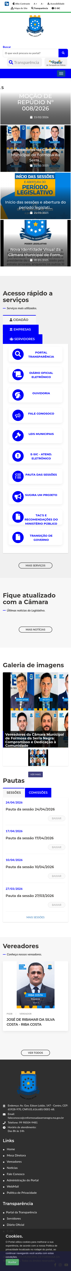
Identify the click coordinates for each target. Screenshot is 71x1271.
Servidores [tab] (23, 339)
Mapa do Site (19, 8)
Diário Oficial (13, 1224)
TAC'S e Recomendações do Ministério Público (41, 519)
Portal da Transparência (20, 1212)
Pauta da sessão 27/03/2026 (30, 896)
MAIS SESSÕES (35, 917)
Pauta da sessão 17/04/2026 (30, 838)
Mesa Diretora (14, 1155)
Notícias (10, 1167)
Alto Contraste (21, 3)
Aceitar (12, 1262)
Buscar (35, 51)
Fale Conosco (13, 1174)
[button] (7, 3)
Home (9, 1149)
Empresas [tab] (21, 329)
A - (42, 3)
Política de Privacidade (20, 1192)
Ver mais (35, 774)
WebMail (11, 1186)
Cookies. (14, 1236)
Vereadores (12, 1161)
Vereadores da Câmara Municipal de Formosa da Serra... (35, 154)
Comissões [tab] (38, 792)
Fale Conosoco (41, 413)
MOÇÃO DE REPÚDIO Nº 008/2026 (35, 102)
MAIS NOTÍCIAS (35, 629)
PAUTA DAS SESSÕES (41, 474)
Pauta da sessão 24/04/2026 (30, 809)
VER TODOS (35, 1052)
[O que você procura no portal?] (63, 53)
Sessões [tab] (14, 792)
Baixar (56, 818)
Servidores (12, 1218)
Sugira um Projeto (41, 495)
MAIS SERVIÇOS (35, 565)
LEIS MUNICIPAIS (41, 434)
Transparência (24, 62)
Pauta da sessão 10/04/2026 (30, 867)
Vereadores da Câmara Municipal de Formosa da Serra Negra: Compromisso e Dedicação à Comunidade (34, 740)
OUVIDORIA (41, 393)
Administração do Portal (21, 1180)
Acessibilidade (56, 3)
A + (35, 3)
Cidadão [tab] (19, 320)
